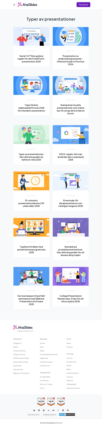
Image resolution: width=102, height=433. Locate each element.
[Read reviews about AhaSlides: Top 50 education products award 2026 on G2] (51, 402)
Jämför (42, 343)
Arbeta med (70, 51)
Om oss (69, 358)
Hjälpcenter (44, 358)
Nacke (15, 347)
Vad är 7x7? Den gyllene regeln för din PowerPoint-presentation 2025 (31, 59)
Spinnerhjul (17, 366)
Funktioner (17, 339)
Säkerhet (70, 380)
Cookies (70, 377)
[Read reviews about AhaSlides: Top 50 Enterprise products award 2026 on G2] (61, 402)
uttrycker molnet (19, 351)
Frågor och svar (19, 354)
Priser (69, 339)
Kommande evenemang (48, 354)
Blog (41, 347)
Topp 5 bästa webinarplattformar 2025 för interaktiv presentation (31, 108)
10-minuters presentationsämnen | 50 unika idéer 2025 (31, 203)
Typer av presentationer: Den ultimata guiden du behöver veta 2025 (31, 157)
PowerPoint (44, 380)
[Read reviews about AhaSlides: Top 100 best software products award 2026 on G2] (41, 402)
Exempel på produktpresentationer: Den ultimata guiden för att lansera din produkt (70, 251)
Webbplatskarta (49, 414)
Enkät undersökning (20, 362)
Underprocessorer (73, 388)
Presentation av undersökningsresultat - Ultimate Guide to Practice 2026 (70, 60)
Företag (70, 347)
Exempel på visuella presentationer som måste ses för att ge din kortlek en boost (70, 109)
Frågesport (17, 343)
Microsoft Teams (46, 384)
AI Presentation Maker (21, 358)
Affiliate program (46, 362)
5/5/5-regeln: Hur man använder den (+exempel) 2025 (70, 157)
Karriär (69, 365)
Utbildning (70, 291)
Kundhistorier (45, 366)
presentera (31, 51)
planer (69, 343)
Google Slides (45, 377)
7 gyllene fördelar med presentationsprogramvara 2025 (31, 250)
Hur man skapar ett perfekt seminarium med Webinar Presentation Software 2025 (31, 300)
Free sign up (83, 5)
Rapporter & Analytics (21, 373)
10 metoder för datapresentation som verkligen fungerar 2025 (70, 203)
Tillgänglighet (72, 384)
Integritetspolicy (73, 373)
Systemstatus (33, 414)
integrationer (45, 372)
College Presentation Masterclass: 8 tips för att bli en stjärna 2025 (70, 299)
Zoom (42, 388)
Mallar (42, 351)
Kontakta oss (72, 362)
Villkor (69, 369)
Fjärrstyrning (18, 369)
